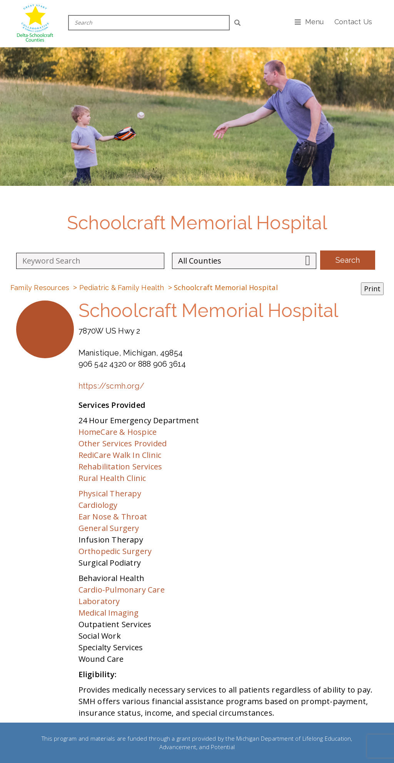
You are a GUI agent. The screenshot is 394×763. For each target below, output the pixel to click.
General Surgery (108, 528)
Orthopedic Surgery (115, 551)
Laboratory (99, 601)
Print (372, 288)
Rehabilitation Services (120, 466)
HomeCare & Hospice (117, 432)
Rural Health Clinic (112, 478)
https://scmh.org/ (111, 386)
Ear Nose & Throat (112, 516)
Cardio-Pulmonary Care (121, 589)
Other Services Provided (122, 443)
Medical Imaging (108, 613)
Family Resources (39, 288)
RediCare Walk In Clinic (120, 455)
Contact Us (353, 22)
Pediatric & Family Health (121, 288)
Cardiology (98, 505)
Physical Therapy (109, 493)
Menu (314, 22)
